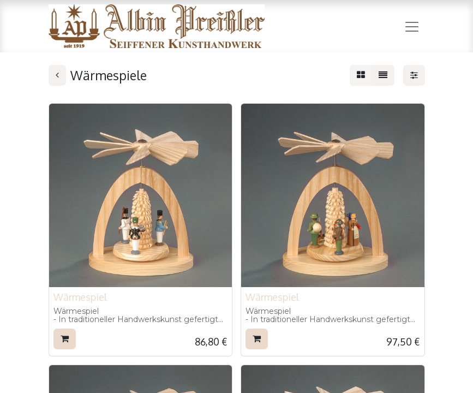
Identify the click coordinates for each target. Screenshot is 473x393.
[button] (64, 339)
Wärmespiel (80, 297)
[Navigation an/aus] (412, 26)
